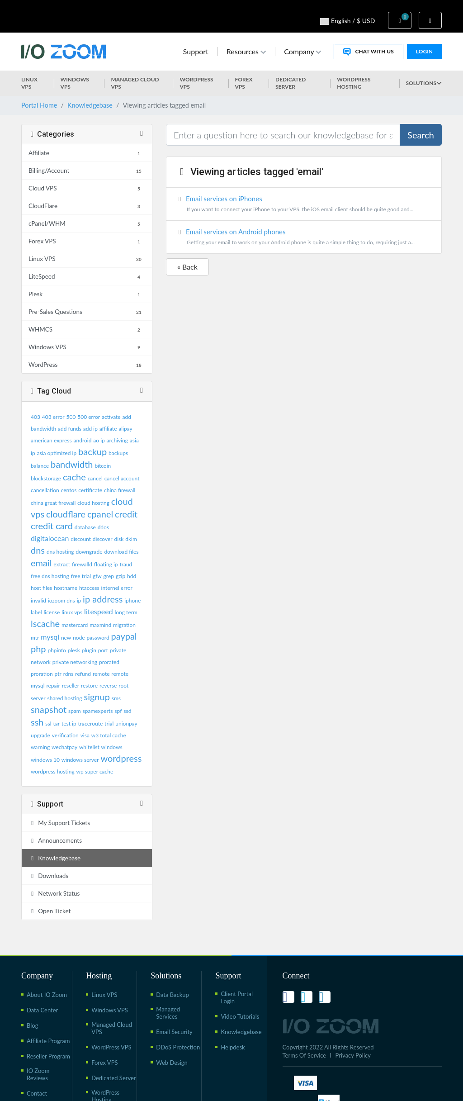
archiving (117, 440)
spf (118, 710)
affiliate (108, 428)
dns (38, 550)
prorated (109, 662)
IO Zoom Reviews (38, 1074)
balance (40, 465)
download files (121, 551)
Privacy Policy (353, 1055)
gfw (97, 576)
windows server (80, 759)
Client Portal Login (237, 997)
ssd (127, 710)
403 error (53, 416)
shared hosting (64, 698)
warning (40, 747)
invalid (38, 600)
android (83, 440)
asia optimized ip (56, 453)
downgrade (89, 551)
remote (101, 673)
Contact (37, 1093)
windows (112, 747)
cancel (95, 478)
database (85, 527)
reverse (108, 685)
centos (69, 490)
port (103, 650)
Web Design (172, 1062)
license (52, 612)
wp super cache (94, 771)
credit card (52, 525)
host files (41, 587)
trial (108, 723)
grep (109, 576)
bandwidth (72, 464)
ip (79, 600)
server (38, 698)
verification (65, 735)
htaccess (89, 587)
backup (92, 451)
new (66, 637)
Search (420, 134)
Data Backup (172, 994)
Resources (246, 51)
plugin (89, 650)
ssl (48, 723)
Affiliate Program (48, 1040)
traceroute (90, 723)
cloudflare (65, 513)
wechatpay (64, 747)
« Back (187, 266)
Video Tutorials (240, 1016)
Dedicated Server (290, 83)
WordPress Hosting (353, 83)
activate (111, 416)
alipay (125, 428)
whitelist (89, 747)
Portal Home (39, 105)
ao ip (98, 440)
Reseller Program (48, 1056)
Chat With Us (368, 52)
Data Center (42, 1010)
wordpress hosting (53, 771)
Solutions (424, 83)
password (98, 637)
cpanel (100, 513)
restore (89, 685)
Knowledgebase (90, 105)
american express (51, 440)
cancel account (122, 478)
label (36, 612)
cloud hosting (93, 502)
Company (302, 51)
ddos (103, 527)
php (38, 648)
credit (126, 513)
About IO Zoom (47, 994)
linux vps (71, 612)
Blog (32, 1025)
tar (56, 723)
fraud (125, 564)
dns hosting (60, 551)
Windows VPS (75, 83)
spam (74, 710)
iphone (132, 600)
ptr (58, 673)
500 (71, 416)
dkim (131, 539)
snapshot (48, 709)
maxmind (100, 625)
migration (124, 625)
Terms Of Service (304, 1055)
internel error (116, 587)
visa (85, 735)
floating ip (106, 564)
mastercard (74, 625)
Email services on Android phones (303, 238)
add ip (90, 428)
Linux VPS (29, 83)
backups (118, 453)
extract (61, 564)
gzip (120, 576)
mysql (50, 636)
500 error (88, 416)
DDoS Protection (178, 1047)
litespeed (98, 611)
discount (81, 539)
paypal (124, 636)
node (79, 637)
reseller (70, 685)
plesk (74, 650)
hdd (131, 576)
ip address (103, 598)
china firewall (119, 490)
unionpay (126, 723)
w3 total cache (108, 735)
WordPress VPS (111, 1047)
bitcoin (102, 465)
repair (53, 685)
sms (116, 698)
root (123, 685)
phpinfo (56, 650)
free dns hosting (50, 576)
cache (74, 476)
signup (96, 696)
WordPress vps (196, 83)
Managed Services (168, 1013)
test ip (68, 723)
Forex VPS (244, 83)
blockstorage (46, 478)
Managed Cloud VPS (135, 83)
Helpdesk (233, 1047)
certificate (90, 490)
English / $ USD (347, 21)
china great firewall (53, 502)
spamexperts (98, 710)
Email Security (174, 1031)
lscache (45, 623)
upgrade (40, 735)
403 (35, 416)
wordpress (121, 758)
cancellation (45, 490)
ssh (37, 722)
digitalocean (50, 538)
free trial (81, 576)
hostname (65, 587)
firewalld (82, 564)
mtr (35, 637)
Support (195, 51)
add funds (69, 428)
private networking (74, 662)
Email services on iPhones (303, 205)
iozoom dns (61, 600)
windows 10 (45, 759)
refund (83, 673)
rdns (68, 673)
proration (42, 673)
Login (424, 51)
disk (118, 539)
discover (103, 539)
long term (125, 612)
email (41, 562)
